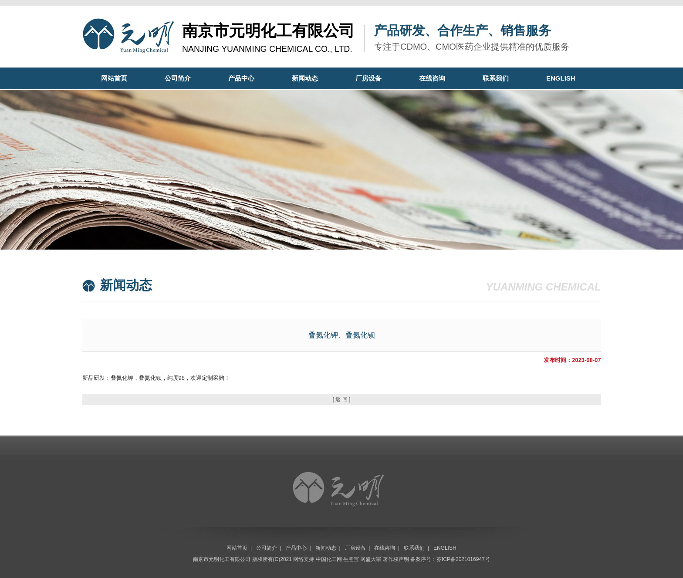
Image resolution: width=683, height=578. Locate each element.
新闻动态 (305, 78)
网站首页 (114, 78)
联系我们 (496, 78)
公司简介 (178, 78)
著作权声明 (396, 559)
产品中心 (241, 78)
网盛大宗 (370, 559)
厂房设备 (368, 78)
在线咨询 (432, 78)
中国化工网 (329, 559)
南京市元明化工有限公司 (221, 559)
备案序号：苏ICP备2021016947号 (450, 559)
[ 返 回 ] (342, 399)
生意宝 (351, 559)
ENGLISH (560, 78)
